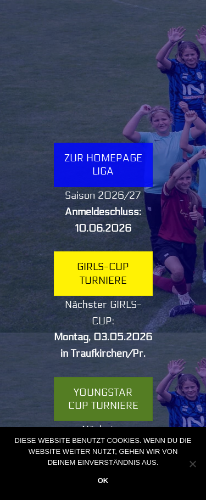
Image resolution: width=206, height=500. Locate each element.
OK (103, 480)
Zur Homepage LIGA (103, 164)
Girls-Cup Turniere (103, 273)
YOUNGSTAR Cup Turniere (103, 399)
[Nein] (192, 463)
